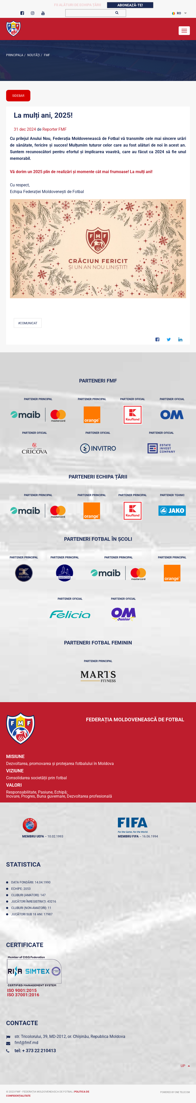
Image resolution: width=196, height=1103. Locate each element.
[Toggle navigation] (184, 30)
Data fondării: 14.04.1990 (31, 882)
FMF (46, 55)
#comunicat (27, 323)
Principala (14, 55)
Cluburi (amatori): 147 (29, 895)
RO (176, 13)
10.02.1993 (55, 836)
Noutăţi (33, 55)
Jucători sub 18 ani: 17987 (32, 914)
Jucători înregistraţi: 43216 (34, 901)
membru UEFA (33, 836)
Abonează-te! (130, 5)
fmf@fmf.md (26, 1042)
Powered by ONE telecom (175, 1092)
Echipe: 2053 (21, 889)
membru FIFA (128, 836)
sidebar (18, 96)
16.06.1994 (150, 836)
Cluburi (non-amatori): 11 (32, 908)
